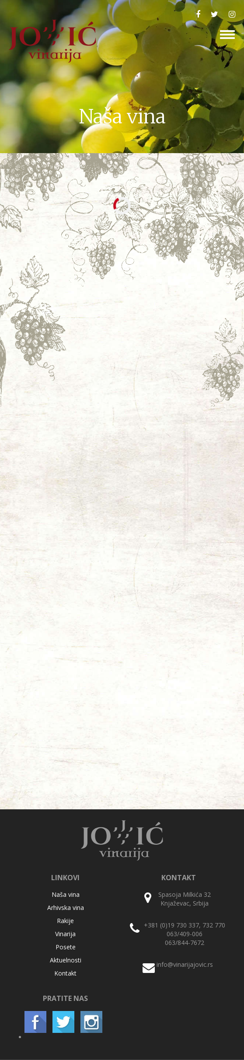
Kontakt (65, 973)
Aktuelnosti (65, 960)
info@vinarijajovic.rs (185, 964)
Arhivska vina (65, 907)
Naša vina (66, 894)
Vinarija (65, 934)
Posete (66, 947)
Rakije (65, 921)
